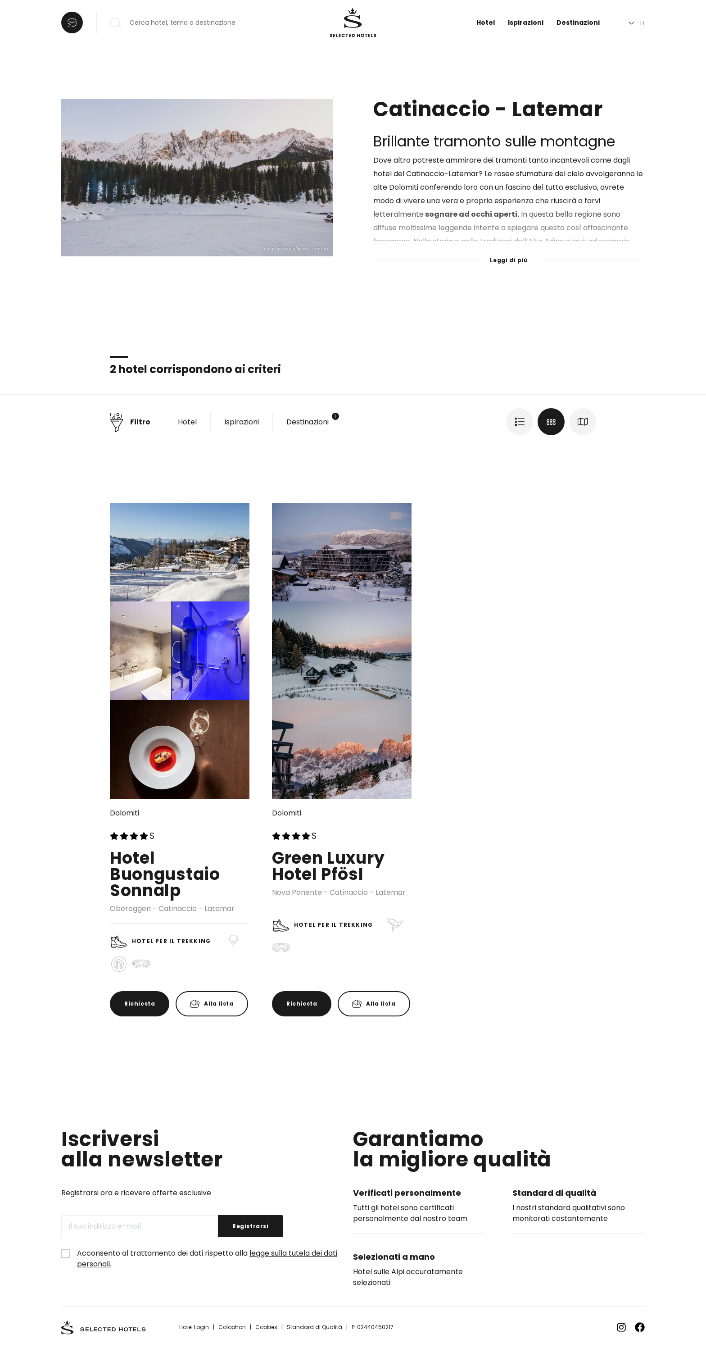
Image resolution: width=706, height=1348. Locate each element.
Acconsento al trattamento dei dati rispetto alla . (207, 1258)
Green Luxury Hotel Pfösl (328, 866)
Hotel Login (194, 1327)
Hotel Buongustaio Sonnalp (165, 874)
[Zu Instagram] (621, 1327)
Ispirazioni (525, 22)
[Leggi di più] (509, 254)
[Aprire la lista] (72, 22)
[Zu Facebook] (640, 1327)
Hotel (485, 22)
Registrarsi (250, 1226)
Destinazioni (578, 22)
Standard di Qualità (314, 1327)
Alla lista (218, 1003)
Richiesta (139, 1003)
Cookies (266, 1327)
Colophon (232, 1327)
